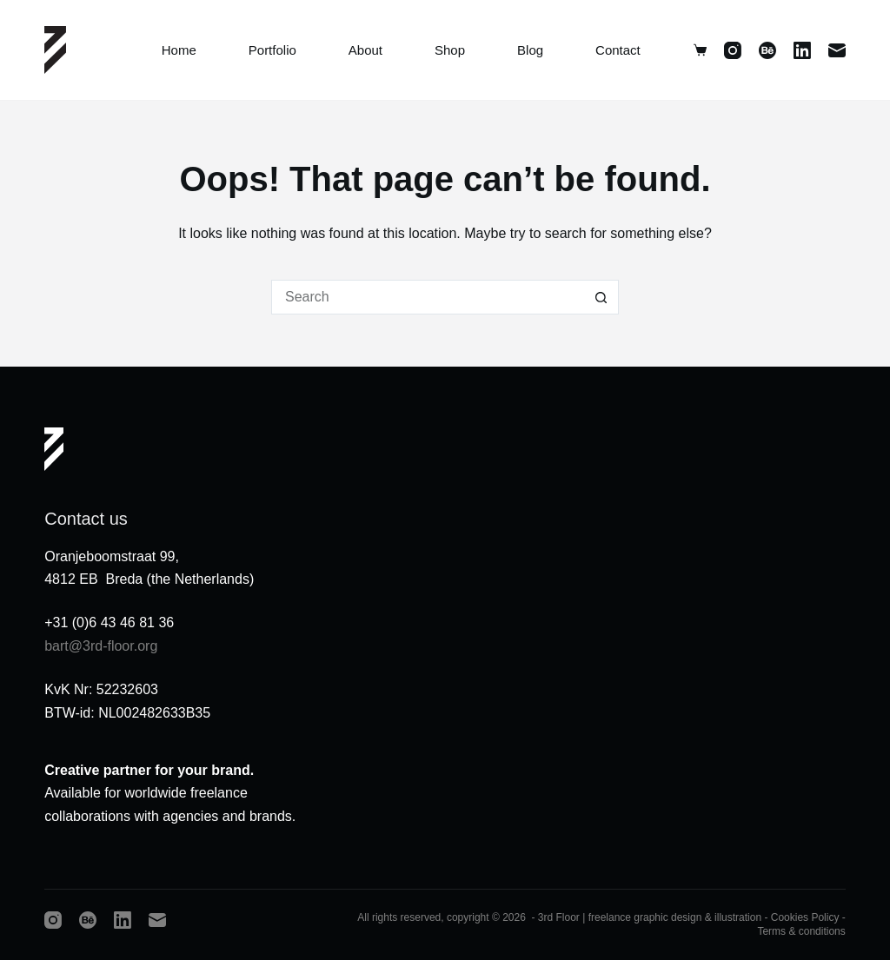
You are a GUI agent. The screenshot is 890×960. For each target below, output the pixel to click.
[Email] (837, 50)
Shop (450, 50)
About (365, 50)
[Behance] (767, 50)
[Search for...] (427, 297)
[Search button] (601, 297)
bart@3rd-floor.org (100, 646)
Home (179, 50)
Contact (618, 50)
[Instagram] (732, 50)
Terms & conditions (801, 931)
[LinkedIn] (802, 50)
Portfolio (272, 50)
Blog (530, 50)
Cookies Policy (805, 917)
